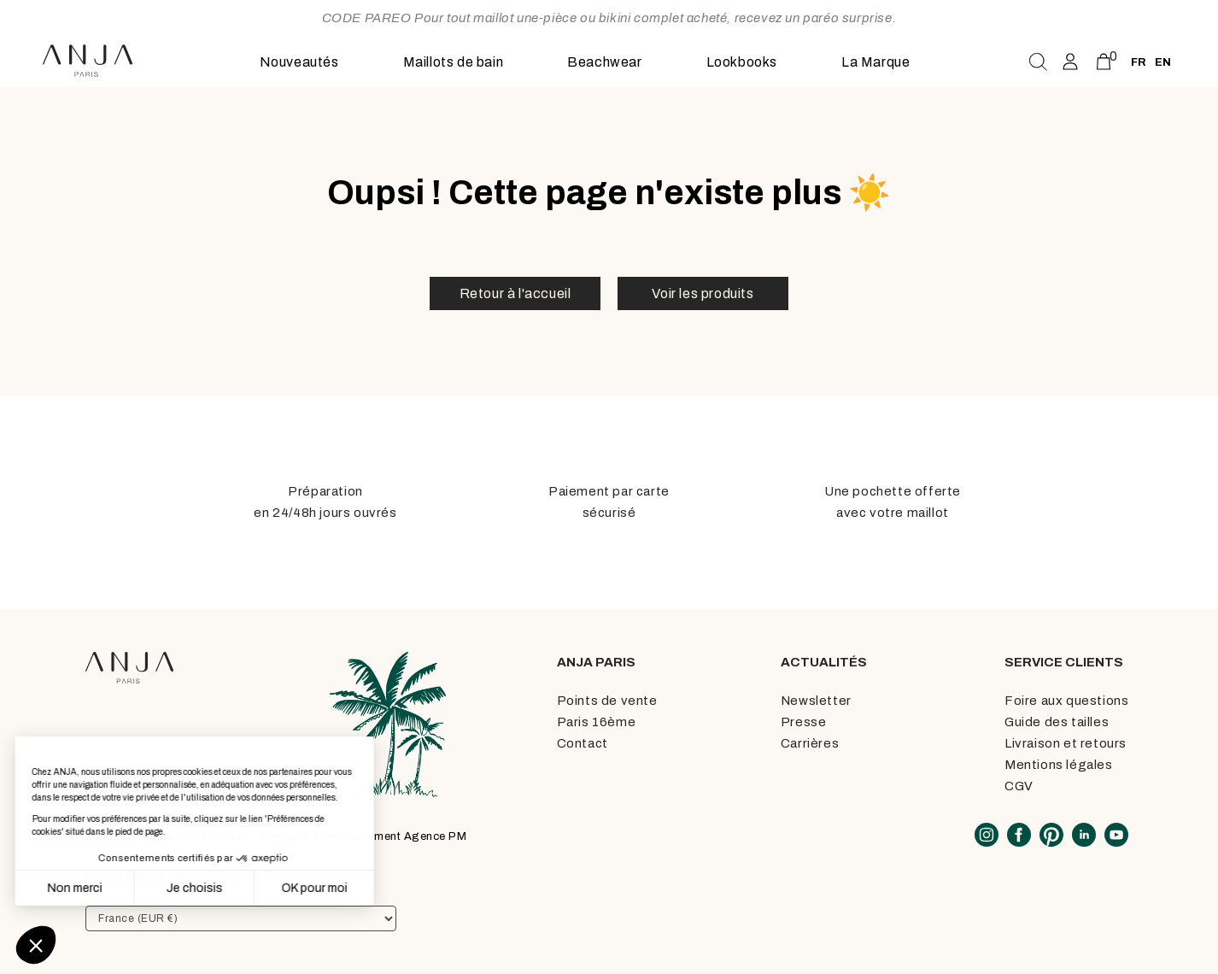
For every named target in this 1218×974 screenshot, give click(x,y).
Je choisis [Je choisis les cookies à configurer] (108, 888)
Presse (804, 722)
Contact (582, 743)
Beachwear (604, 62)
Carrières (810, 743)
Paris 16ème (596, 722)
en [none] (1163, 62)
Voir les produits (702, 293)
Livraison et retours (1065, 743)
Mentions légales (1058, 765)
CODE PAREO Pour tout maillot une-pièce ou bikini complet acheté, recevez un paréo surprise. (609, 18)
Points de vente (607, 700)
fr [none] (1138, 62)
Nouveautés (299, 62)
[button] (35, 944)
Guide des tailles (1056, 722)
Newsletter (816, 700)
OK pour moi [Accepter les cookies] (228, 888)
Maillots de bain (453, 62)
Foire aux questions (1066, 700)
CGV (1019, 786)
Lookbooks (741, 62)
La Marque (875, 62)
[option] (1163, 62)
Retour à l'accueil (515, 293)
